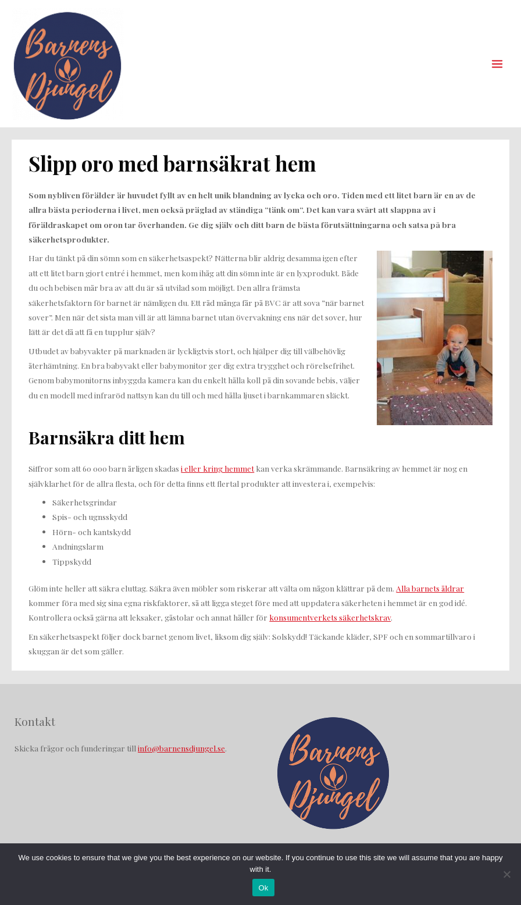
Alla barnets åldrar (430, 588)
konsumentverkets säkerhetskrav (330, 617)
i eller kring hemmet (217, 468)
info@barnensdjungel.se (181, 748)
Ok (263, 887)
